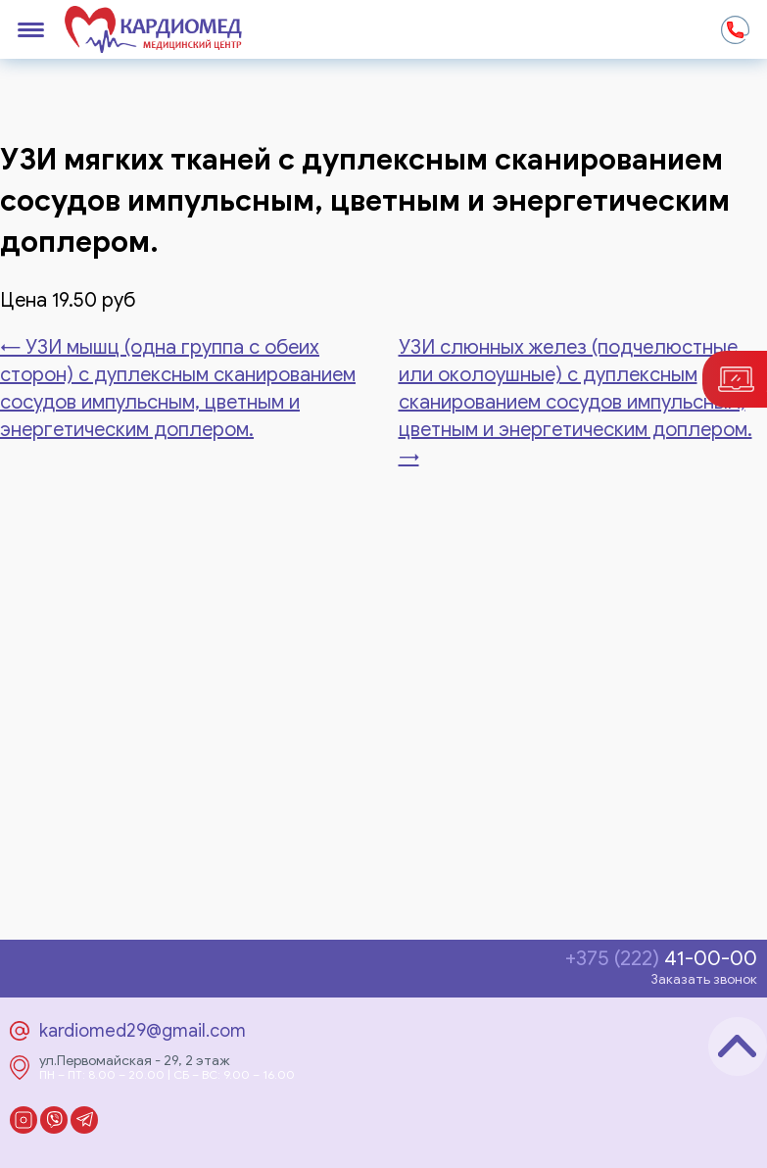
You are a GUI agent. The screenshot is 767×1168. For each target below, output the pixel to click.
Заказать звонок (703, 979)
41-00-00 (661, 959)
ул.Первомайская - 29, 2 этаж (134, 1061)
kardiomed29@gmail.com (142, 1031)
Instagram (23, 1120)
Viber (54, 1120)
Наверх (737, 1046)
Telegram (84, 1120)
